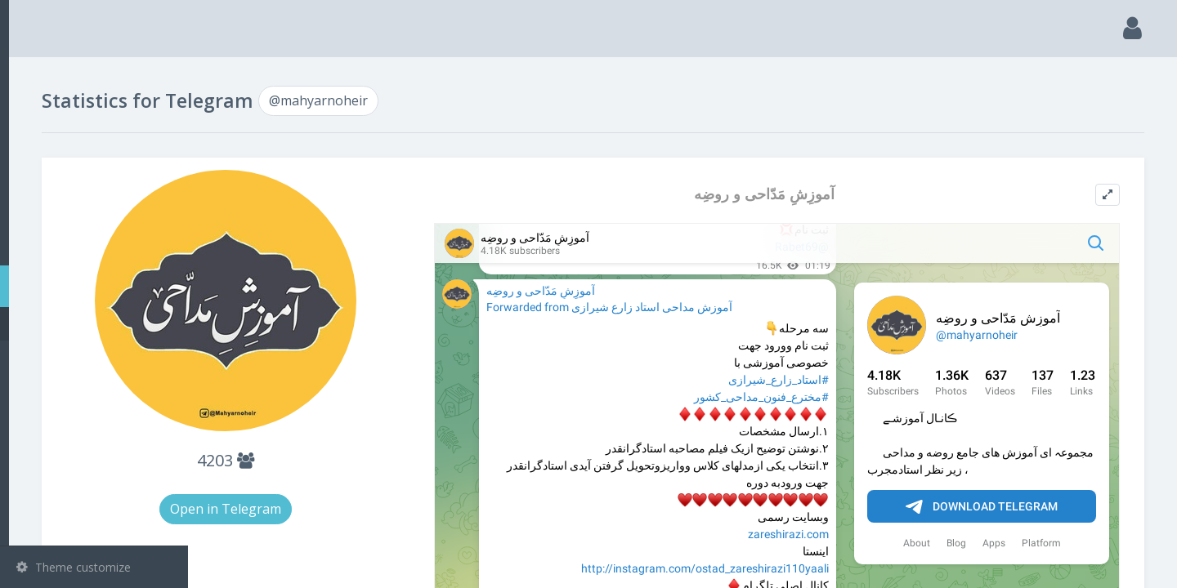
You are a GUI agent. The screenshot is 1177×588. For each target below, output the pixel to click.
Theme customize (73, 567)
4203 (374, 460)
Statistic (98, 286)
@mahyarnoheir (83, 324)
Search (42, 119)
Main (39, 78)
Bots (96, 244)
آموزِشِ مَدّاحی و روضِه (824, 194)
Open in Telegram (374, 509)
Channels (96, 161)
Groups (96, 202)
